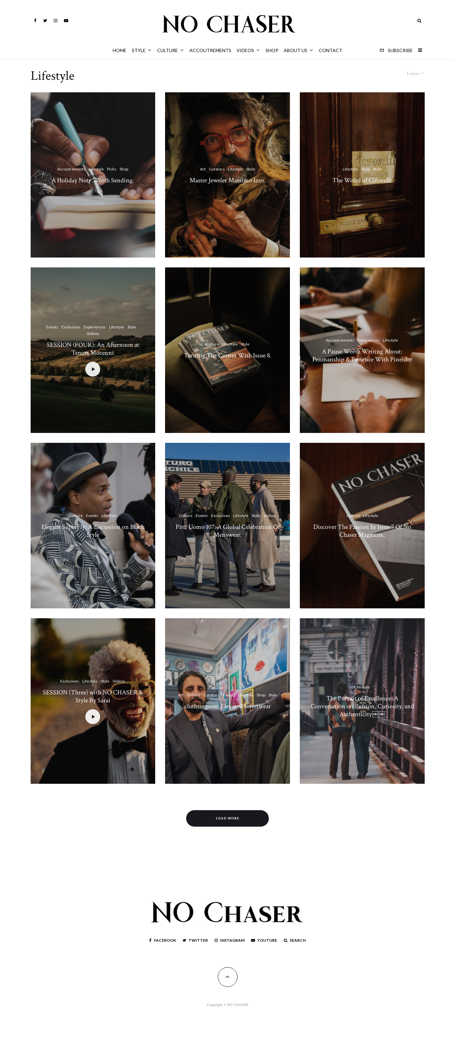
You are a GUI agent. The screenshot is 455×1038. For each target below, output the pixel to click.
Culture (167, 50)
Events (52, 341)
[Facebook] (35, 20)
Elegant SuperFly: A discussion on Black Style (93, 546)
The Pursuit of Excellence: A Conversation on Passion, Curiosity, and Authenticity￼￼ (362, 721)
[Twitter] (45, 20)
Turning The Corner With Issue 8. (227, 370)
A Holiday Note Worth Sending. (92, 180)
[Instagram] (55, 20)
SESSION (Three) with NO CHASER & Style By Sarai (93, 711)
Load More (227, 818)
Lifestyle (96, 169)
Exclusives (71, 341)
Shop (272, 50)
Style (139, 50)
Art (203, 169)
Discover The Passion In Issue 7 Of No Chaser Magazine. (362, 546)
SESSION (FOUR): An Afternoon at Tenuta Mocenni (93, 364)
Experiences (95, 341)
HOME (120, 50)
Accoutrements (210, 50)
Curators (217, 169)
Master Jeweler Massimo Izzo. (227, 180)
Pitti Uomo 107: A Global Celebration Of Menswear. (228, 546)
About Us (295, 50)
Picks (111, 169)
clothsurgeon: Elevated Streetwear (228, 721)
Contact (330, 50)
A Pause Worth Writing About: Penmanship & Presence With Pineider (362, 370)
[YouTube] (66, 20)
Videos (245, 50)
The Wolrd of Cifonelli (362, 180)
